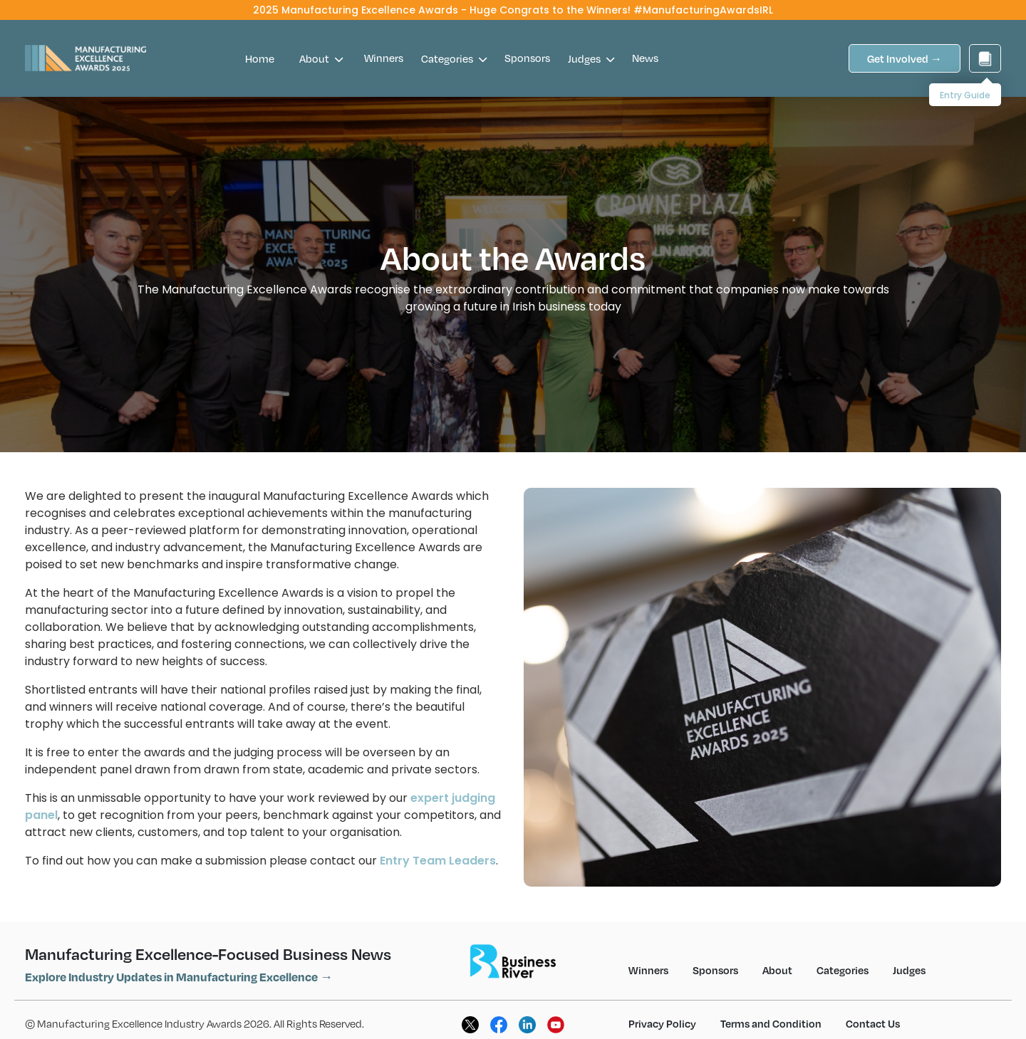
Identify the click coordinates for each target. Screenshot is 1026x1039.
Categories (454, 58)
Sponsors (527, 57)
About (321, 58)
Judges (591, 58)
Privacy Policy (662, 1023)
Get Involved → (904, 58)
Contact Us (873, 1023)
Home (259, 58)
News (645, 57)
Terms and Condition (771, 1023)
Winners (383, 57)
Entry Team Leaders (438, 860)
